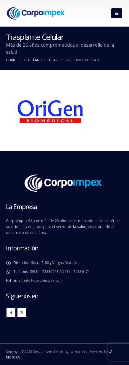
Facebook (11, 312)
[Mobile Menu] (116, 13)
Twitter (21, 312)
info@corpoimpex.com (43, 280)
